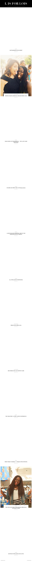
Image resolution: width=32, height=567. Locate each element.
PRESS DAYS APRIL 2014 (16, 325)
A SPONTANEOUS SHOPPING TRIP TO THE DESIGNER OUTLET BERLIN (16, 234)
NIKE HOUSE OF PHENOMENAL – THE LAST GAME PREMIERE (16, 142)
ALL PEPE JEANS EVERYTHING (16, 279)
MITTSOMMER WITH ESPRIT (16, 50)
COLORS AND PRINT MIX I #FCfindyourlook (16, 187)
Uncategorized (16, 94)
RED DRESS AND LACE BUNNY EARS (16, 370)
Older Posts (29, 560)
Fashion (16, 186)
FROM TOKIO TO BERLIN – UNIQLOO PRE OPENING (16, 461)
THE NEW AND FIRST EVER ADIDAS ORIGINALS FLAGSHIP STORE (16, 508)
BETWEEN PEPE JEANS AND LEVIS (16, 553)
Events (16, 460)
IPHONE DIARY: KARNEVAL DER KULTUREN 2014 (16, 95)
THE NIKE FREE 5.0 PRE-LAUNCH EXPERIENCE (15, 416)
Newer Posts (3, 560)
